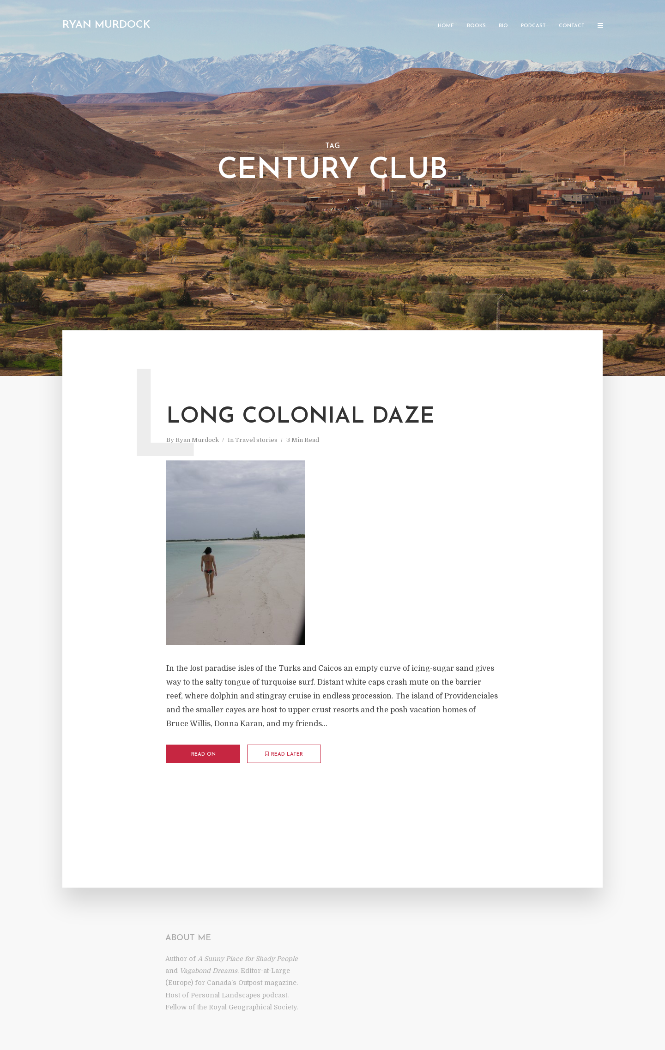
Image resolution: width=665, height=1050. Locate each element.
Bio (503, 26)
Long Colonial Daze (300, 417)
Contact (572, 26)
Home (446, 26)
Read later (284, 754)
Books (476, 26)
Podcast (533, 26)
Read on (203, 754)
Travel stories (256, 439)
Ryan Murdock (106, 25)
